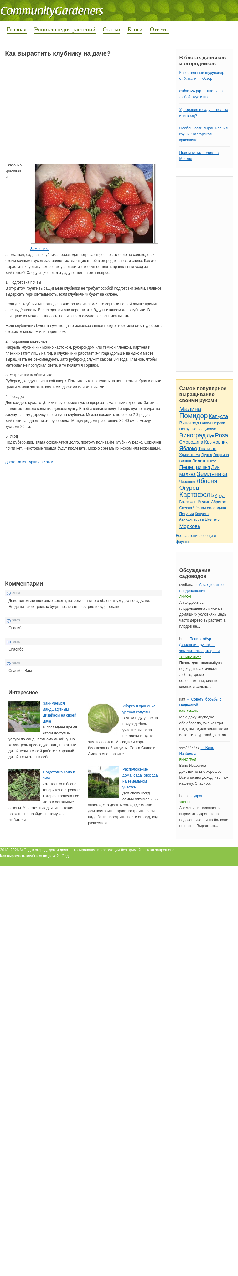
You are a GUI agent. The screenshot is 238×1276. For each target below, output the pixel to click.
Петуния (186, 514)
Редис (204, 501)
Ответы (159, 29)
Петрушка (187, 429)
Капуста (218, 416)
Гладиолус (207, 429)
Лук (210, 435)
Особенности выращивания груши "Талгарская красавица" (203, 134)
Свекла (185, 508)
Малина (190, 409)
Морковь (189, 526)
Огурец (189, 487)
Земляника (39, 249)
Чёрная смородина (209, 508)
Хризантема (189, 455)
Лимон (185, 596)
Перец (187, 467)
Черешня (187, 481)
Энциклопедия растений (65, 29)
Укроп (184, 802)
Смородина (191, 441)
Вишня (185, 461)
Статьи (111, 29)
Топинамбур (190, 657)
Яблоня (206, 480)
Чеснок (212, 519)
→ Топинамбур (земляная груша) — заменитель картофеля (199, 645)
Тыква (211, 461)
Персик (218, 423)
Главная (17, 29)
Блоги (134, 29)
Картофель (196, 495)
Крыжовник (215, 441)
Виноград (189, 422)
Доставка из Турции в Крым (29, 462)
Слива (205, 423)
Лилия (198, 460)
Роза (221, 435)
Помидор (193, 416)
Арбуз (220, 495)
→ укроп (196, 796)
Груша (206, 455)
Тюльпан (207, 448)
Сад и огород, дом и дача (46, 850)
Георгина (221, 455)
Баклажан (187, 502)
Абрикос (218, 502)
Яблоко (188, 448)
